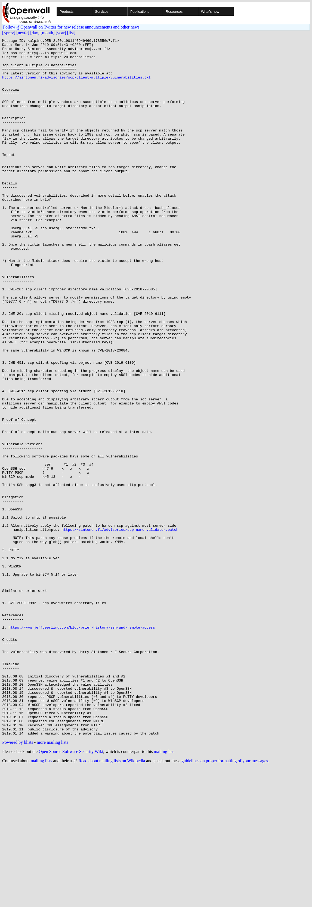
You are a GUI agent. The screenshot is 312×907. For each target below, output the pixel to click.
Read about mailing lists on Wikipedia (111, 900)
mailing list (164, 891)
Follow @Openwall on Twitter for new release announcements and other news (71, 27)
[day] (34, 32)
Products (66, 12)
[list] (71, 32)
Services (102, 12)
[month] (48, 32)
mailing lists (41, 900)
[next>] (22, 32)
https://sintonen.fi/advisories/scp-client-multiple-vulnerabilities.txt (76, 85)
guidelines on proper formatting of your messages (224, 900)
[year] (61, 32)
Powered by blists (17, 881)
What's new (210, 12)
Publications (139, 12)
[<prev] (8, 32)
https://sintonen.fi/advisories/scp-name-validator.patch (119, 628)
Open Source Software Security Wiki (71, 891)
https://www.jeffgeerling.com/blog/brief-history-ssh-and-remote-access (81, 745)
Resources (174, 12)
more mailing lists (52, 881)
